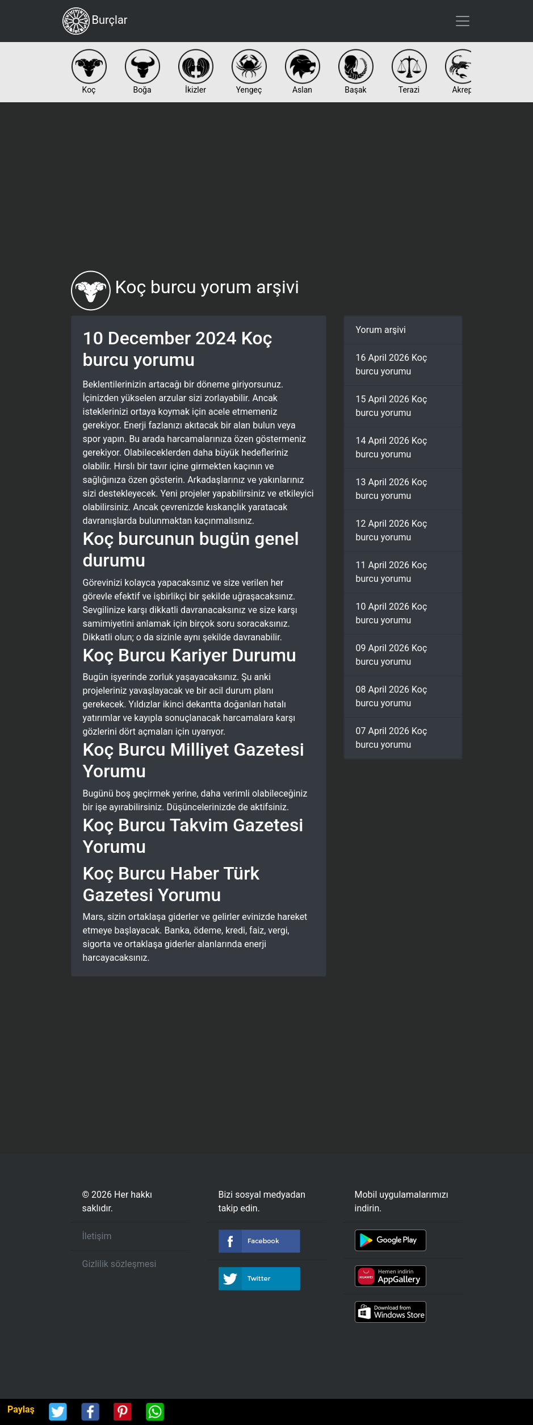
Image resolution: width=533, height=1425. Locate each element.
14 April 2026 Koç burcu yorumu (391, 447)
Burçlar (95, 21)
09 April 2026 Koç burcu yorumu (391, 655)
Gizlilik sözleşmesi (119, 1264)
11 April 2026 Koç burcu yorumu (391, 572)
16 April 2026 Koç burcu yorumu (391, 364)
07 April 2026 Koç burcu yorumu (391, 738)
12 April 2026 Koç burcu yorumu (391, 530)
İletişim (97, 1236)
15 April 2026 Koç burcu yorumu (391, 406)
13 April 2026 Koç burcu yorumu (391, 489)
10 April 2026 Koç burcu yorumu (391, 613)
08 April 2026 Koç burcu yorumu (391, 696)
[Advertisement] (267, 186)
